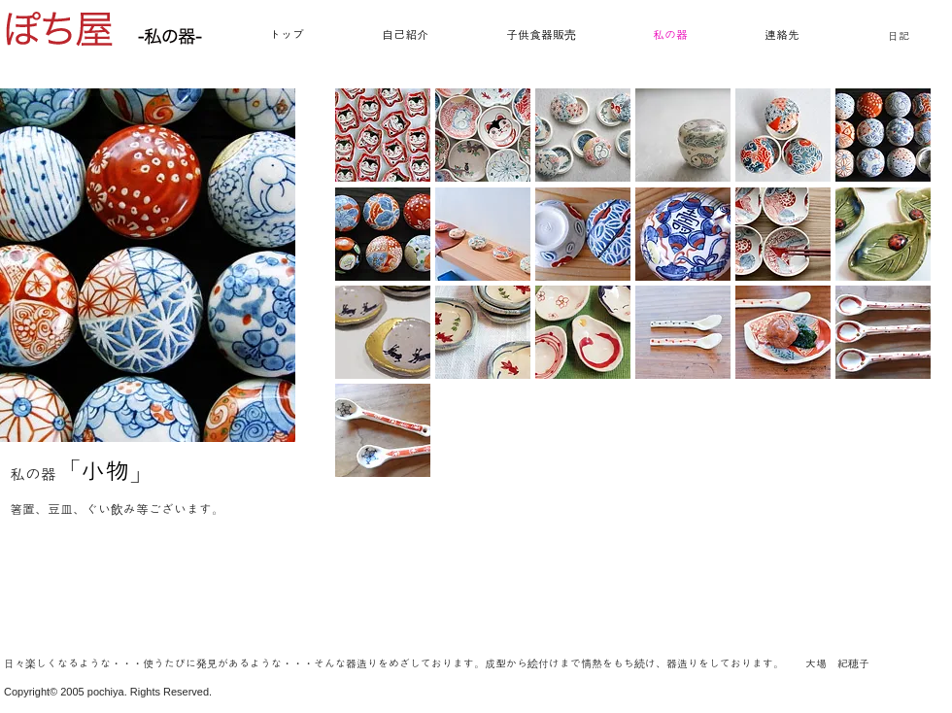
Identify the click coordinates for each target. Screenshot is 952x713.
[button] (382, 135)
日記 (898, 36)
